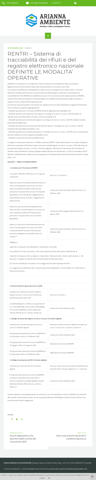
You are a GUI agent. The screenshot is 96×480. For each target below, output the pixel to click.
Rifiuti (29, 48)
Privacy (46, 469)
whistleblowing (70, 469)
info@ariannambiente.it (40, 3)
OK (49, 478)
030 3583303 (9, 3)
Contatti (56, 3)
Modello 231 (82, 469)
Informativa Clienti (57, 469)
